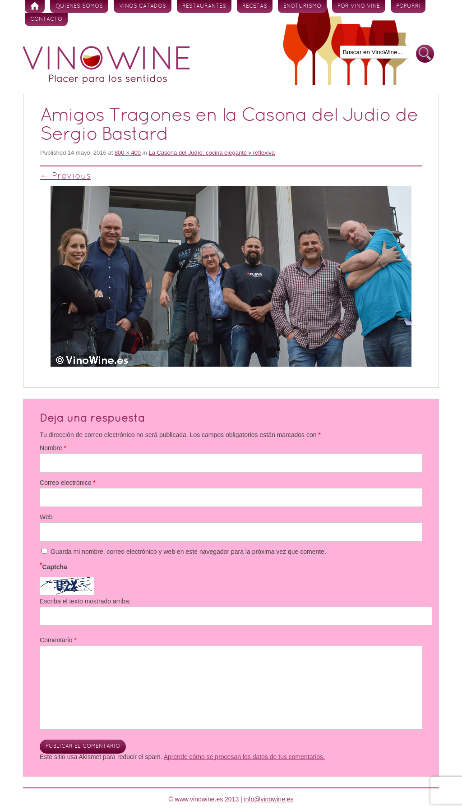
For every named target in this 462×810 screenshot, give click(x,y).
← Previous (65, 176)
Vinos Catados (142, 6)
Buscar (425, 54)
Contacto (46, 19)
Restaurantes (204, 6)
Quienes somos (79, 6)
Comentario (58, 640)
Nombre (53, 447)
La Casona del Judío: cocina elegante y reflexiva (211, 152)
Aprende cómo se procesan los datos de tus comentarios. (244, 756)
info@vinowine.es (269, 799)
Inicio (34, 6)
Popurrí (408, 6)
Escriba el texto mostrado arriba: (85, 601)
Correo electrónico (68, 482)
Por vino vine (358, 6)
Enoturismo (302, 6)
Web (46, 516)
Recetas (254, 6)
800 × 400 (128, 152)
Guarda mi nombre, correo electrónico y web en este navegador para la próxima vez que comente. (188, 551)
